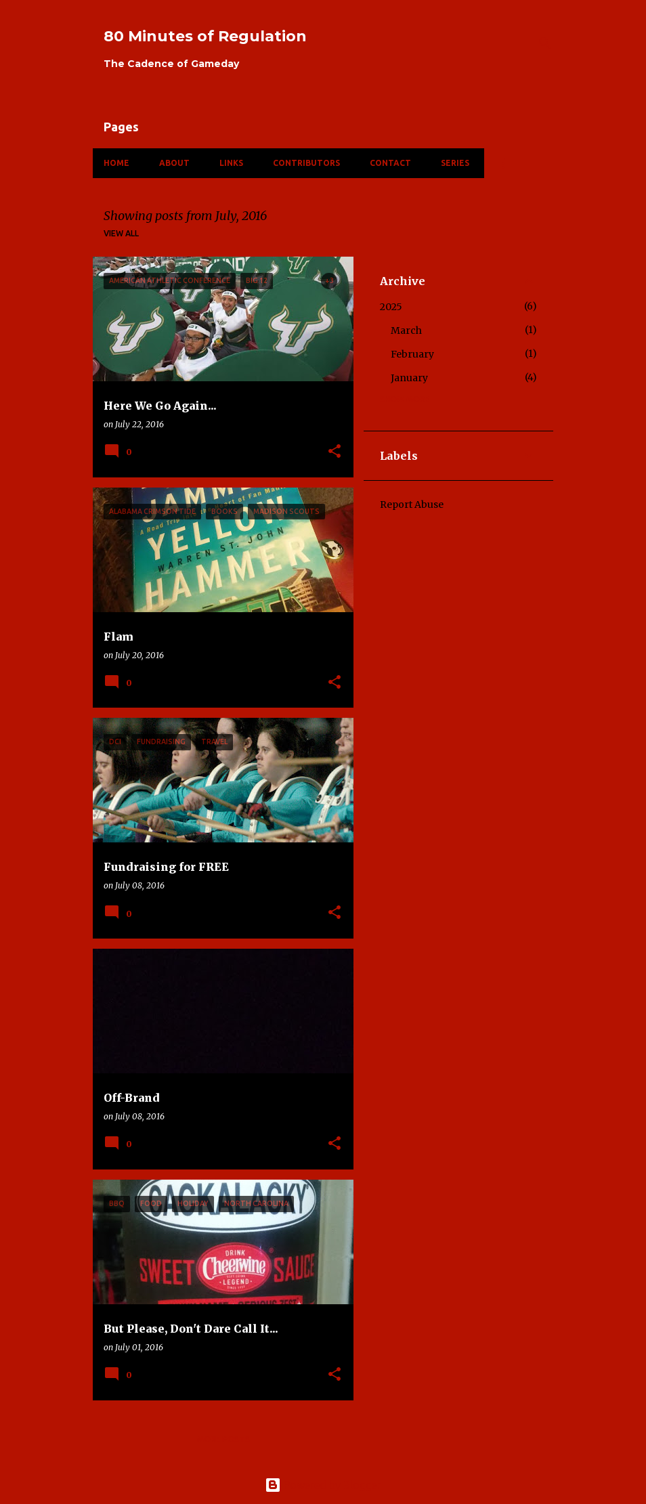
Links (231, 162)
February (412, 354)
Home (116, 162)
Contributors (306, 162)
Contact (390, 162)
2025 (391, 307)
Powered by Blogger (323, 1485)
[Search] (545, 43)
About (174, 162)
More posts (223, 1439)
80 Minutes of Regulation (205, 36)
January (409, 378)
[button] (334, 452)
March (406, 330)
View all (121, 233)
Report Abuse (412, 504)
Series (455, 162)
